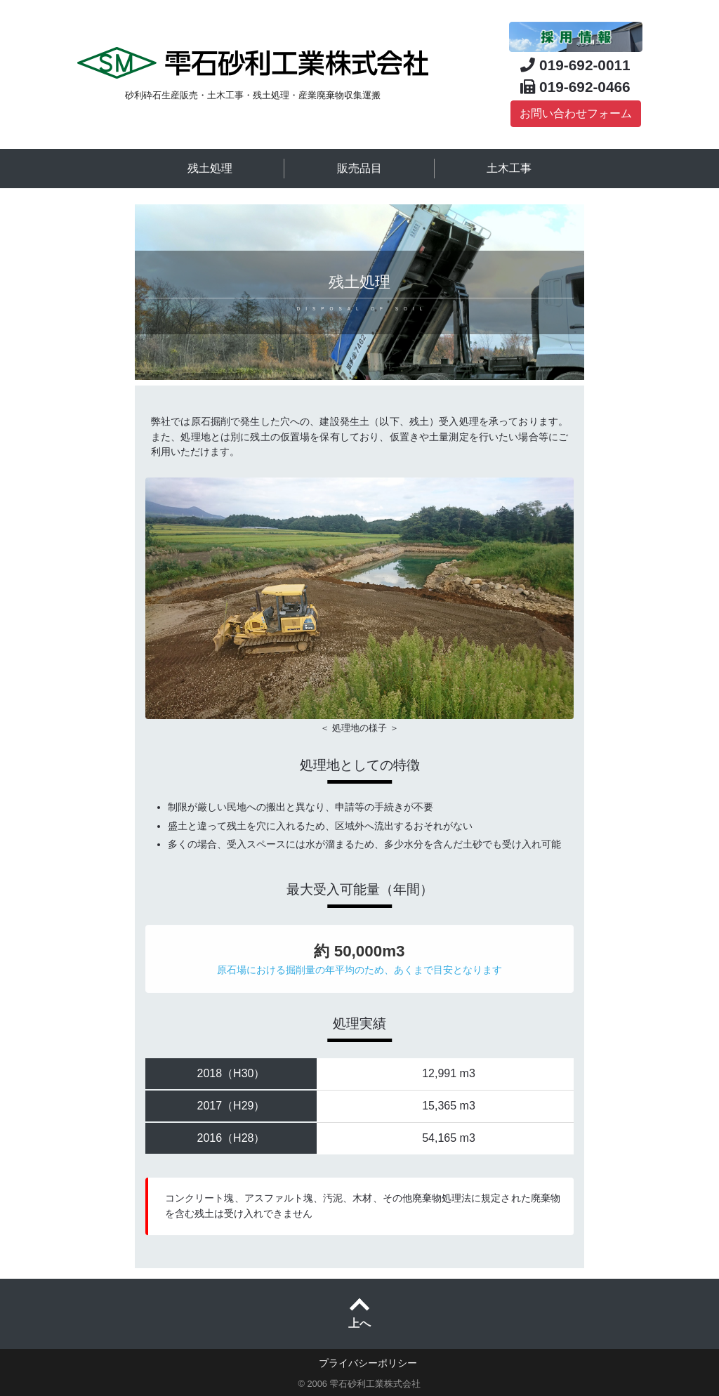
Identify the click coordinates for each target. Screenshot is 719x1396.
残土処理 (209, 168)
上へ (359, 1323)
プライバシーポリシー (368, 1363)
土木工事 (509, 168)
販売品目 (359, 168)
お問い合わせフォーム (576, 113)
